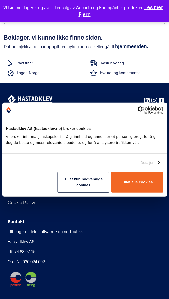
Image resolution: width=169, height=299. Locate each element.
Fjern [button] (85, 14)
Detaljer (147, 162)
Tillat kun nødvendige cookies (83, 182)
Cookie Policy (21, 203)
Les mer (153, 7)
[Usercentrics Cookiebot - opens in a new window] (141, 110)
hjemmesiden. (131, 46)
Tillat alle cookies (137, 182)
